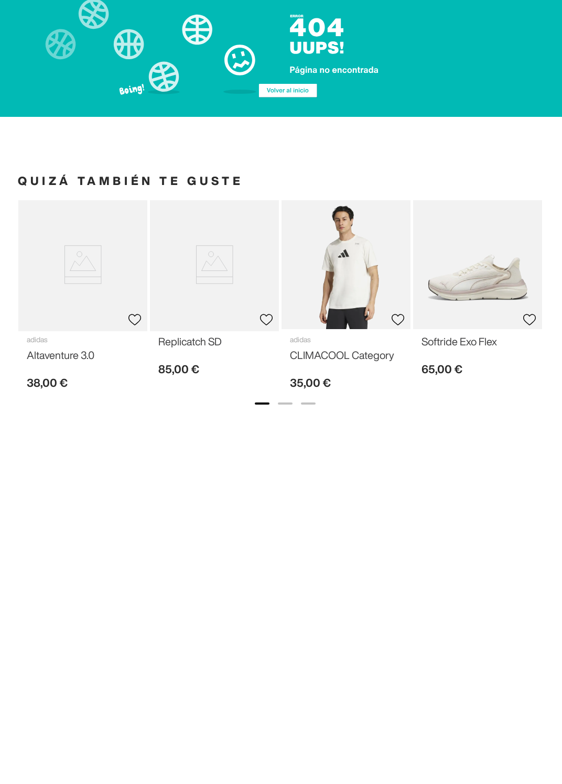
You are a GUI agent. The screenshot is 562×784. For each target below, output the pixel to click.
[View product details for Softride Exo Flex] (477, 292)
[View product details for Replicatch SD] (214, 292)
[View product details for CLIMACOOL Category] (346, 299)
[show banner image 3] (308, 403)
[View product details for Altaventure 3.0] (82, 299)
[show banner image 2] (285, 403)
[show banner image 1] (262, 403)
